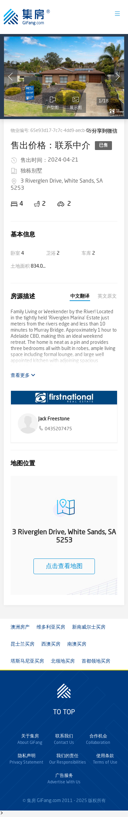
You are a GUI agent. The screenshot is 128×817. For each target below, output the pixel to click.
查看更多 (23, 375)
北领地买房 (63, 661)
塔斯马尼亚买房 (27, 661)
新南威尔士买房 (88, 627)
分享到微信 (104, 130)
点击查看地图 (64, 566)
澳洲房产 (20, 627)
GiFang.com (49, 800)
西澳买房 (50, 644)
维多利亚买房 (51, 627)
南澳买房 (76, 644)
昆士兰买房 (22, 644)
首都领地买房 (96, 661)
